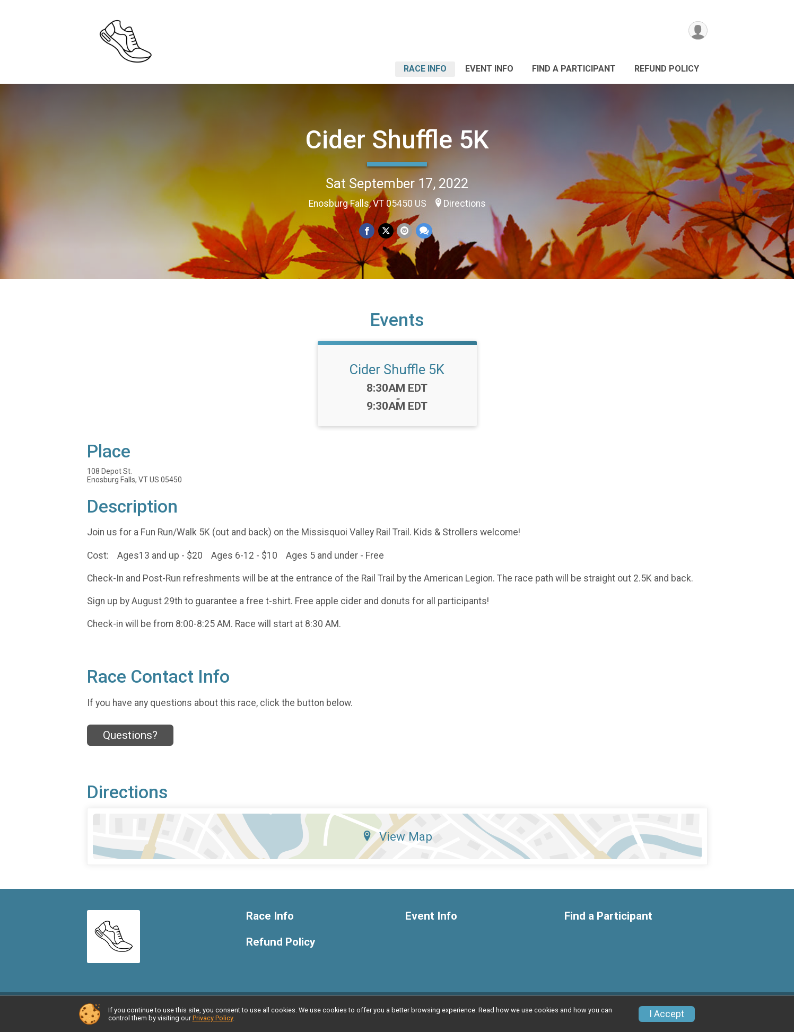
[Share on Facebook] (367, 231)
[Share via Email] (404, 231)
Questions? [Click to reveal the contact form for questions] (130, 741)
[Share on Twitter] (386, 231)
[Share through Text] (423, 231)
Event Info (489, 69)
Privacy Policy (213, 1018)
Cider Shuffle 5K (397, 140)
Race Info (425, 69)
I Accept (666, 1014)
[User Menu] (698, 31)
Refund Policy (666, 69)
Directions (464, 203)
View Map (397, 843)
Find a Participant (574, 69)
